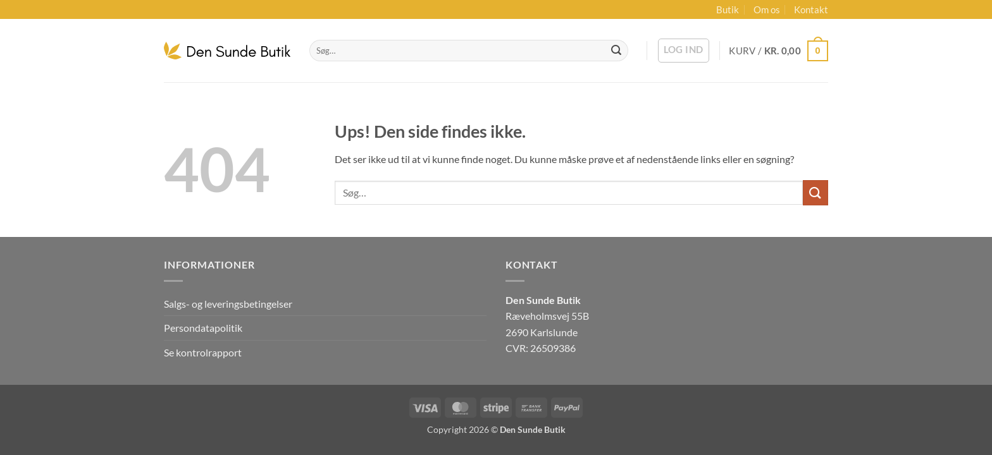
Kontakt (811, 9)
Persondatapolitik (203, 328)
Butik (727, 9)
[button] (683, 51)
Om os (766, 9)
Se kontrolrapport (203, 352)
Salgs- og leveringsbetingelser (228, 304)
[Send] (616, 50)
